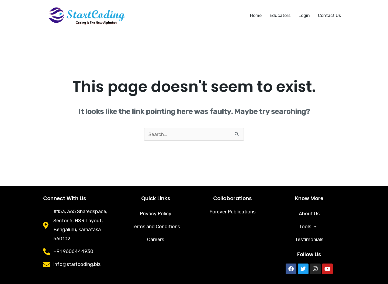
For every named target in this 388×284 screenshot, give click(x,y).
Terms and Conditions (155, 227)
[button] (309, 226)
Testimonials (309, 240)
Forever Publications (232, 212)
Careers (155, 240)
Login (304, 15)
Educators (280, 15)
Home (256, 15)
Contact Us (329, 15)
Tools (309, 227)
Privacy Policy (155, 214)
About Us (309, 214)
